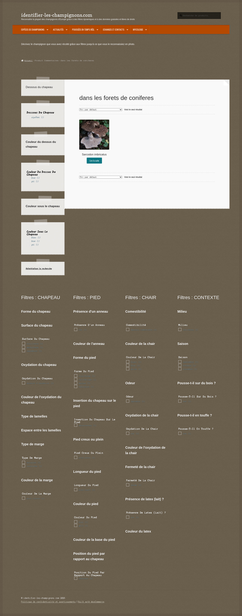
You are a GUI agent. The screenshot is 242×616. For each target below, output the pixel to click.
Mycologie (138, 29)
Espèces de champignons (32, 29)
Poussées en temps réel (83, 29)
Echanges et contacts (113, 29)
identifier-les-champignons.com (56, 15)
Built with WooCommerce (91, 602)
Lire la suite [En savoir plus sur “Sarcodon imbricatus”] (94, 160)
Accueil (28, 61)
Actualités (58, 29)
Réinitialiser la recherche (39, 268)
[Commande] (100, 109)
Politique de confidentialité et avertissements (48, 602)
